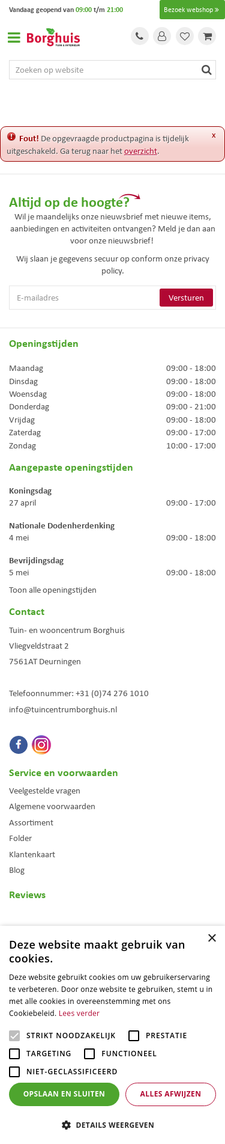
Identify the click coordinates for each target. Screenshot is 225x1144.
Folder (20, 838)
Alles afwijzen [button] (171, 1094)
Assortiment (31, 822)
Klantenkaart (32, 854)
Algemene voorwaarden (52, 806)
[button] (112, 1124)
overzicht (140, 151)
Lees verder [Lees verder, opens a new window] (79, 1013)
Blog (17, 870)
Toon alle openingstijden (53, 590)
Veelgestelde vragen (44, 791)
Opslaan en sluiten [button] (64, 1094)
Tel (140, 36)
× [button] (211, 938)
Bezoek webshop (192, 9)
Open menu (14, 37)
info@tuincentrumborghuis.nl (63, 709)
